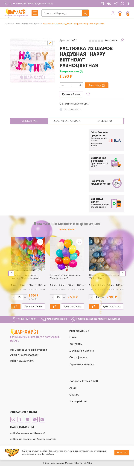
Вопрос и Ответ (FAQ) (83, 381)
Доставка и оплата (81, 350)
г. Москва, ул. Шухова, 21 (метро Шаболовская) (98, 319)
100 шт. (41, 285)
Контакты (75, 343)
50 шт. (71, 285)
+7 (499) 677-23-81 (26, 319)
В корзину (95, 85)
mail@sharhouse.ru (57, 319)
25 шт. (62, 285)
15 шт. (53, 285)
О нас (73, 337)
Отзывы (74, 394)
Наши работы (78, 401)
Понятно (121, 452)
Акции (73, 387)
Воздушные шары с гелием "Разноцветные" (65, 277)
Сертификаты (78, 357)
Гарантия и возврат (81, 364)
